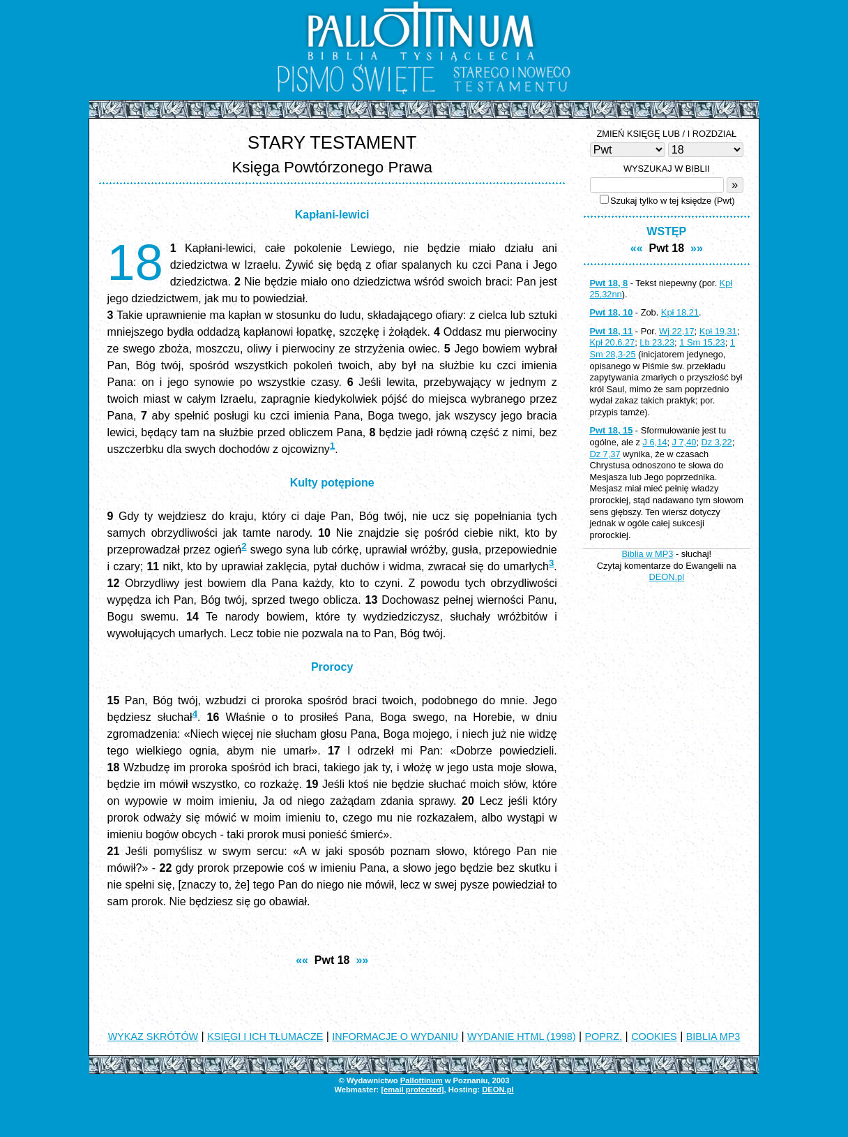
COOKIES (654, 1036)
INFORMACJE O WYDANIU (395, 1036)
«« (302, 960)
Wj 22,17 (677, 331)
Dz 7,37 (604, 454)
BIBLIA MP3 (713, 1036)
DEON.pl (667, 577)
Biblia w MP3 (647, 554)
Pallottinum (421, 1080)
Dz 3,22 (717, 442)
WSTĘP (666, 231)
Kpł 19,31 (718, 331)
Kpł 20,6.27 (612, 342)
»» (362, 960)
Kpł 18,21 (680, 312)
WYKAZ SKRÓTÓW (153, 1036)
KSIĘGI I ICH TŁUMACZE (265, 1036)
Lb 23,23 (656, 342)
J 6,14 (655, 442)
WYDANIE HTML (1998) (521, 1036)
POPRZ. (604, 1036)
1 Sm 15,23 (702, 342)
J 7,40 (684, 442)
